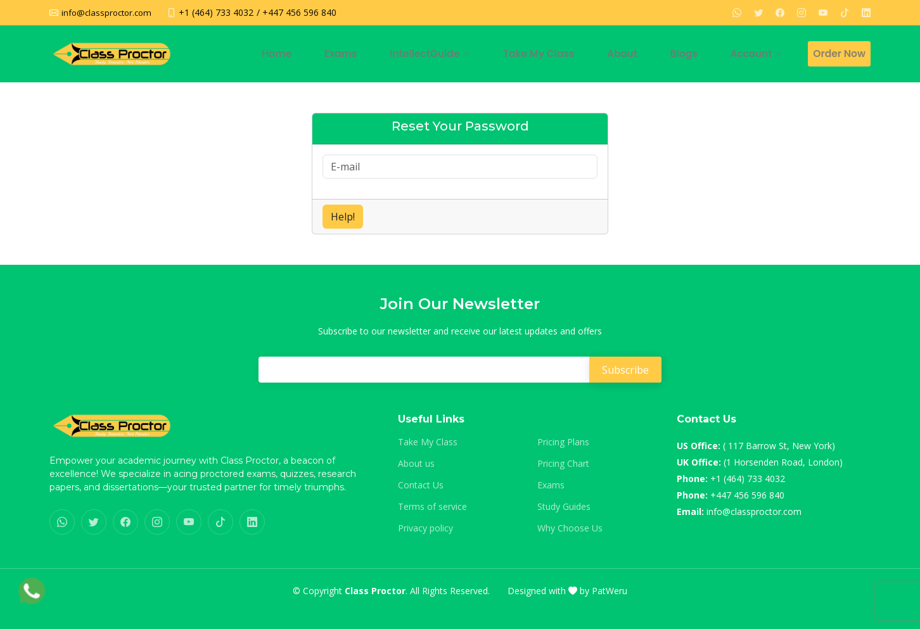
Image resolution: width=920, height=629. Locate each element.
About (645, 53)
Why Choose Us (570, 528)
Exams (392, 53)
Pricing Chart (563, 463)
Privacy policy (425, 528)
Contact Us (421, 485)
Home (338, 53)
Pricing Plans (563, 442)
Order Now (839, 53)
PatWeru (609, 591)
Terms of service (432, 506)
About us (416, 463)
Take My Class (571, 53)
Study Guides (564, 506)
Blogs (697, 53)
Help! (343, 217)
